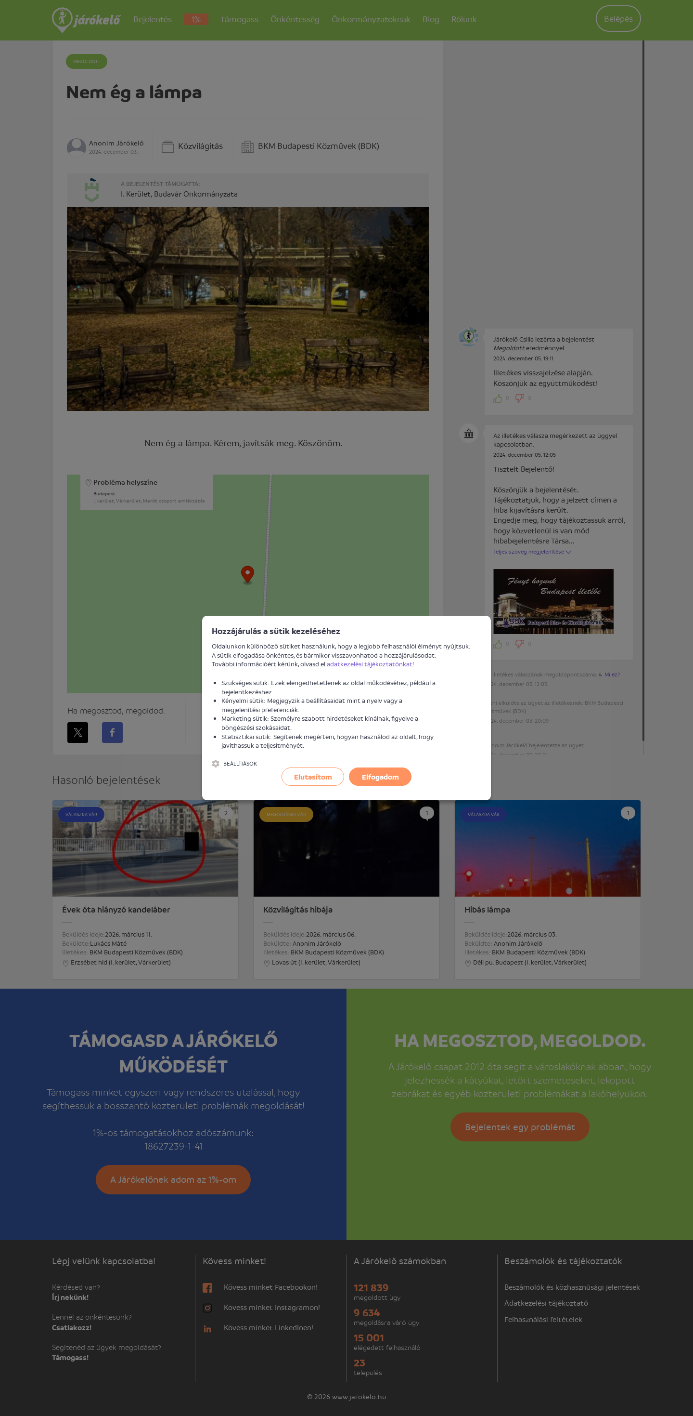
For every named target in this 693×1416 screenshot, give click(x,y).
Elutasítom (313, 776)
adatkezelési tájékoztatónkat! (370, 664)
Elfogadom (380, 776)
